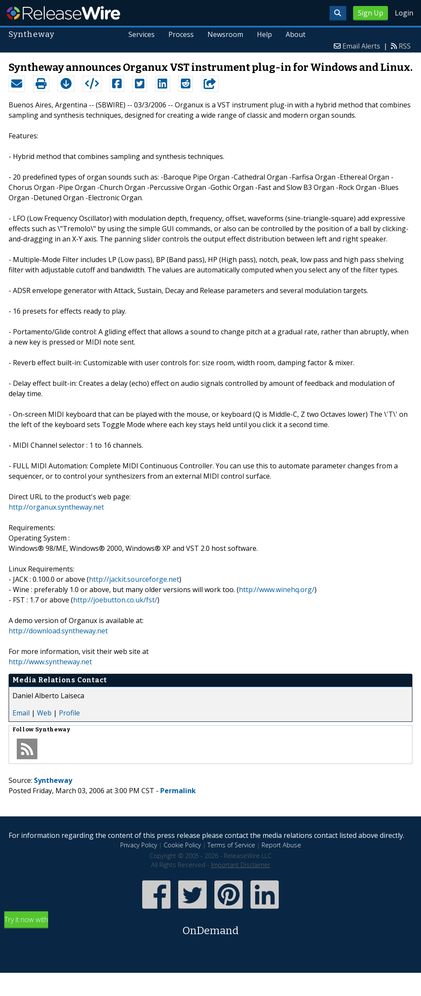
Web (44, 713)
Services (142, 34)
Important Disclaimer (240, 865)
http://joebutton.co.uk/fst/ (115, 600)
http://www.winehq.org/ (276, 589)
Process (181, 34)
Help (264, 34)
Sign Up (370, 13)
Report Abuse (281, 845)
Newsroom (225, 34)
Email (21, 713)
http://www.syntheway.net (50, 661)
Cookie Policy (182, 845)
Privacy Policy (138, 845)
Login (404, 13)
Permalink (178, 790)
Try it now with (210, 926)
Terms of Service (231, 845)
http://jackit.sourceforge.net (134, 579)
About (295, 34)
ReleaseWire (63, 12)
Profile (69, 713)
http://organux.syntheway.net (56, 507)
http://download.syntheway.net (58, 630)
